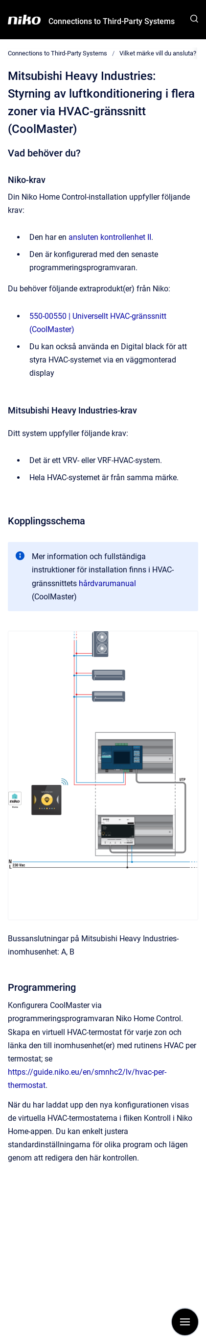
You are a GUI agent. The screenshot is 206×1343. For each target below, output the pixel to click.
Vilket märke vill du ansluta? (157, 53)
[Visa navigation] (185, 1322)
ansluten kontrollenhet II (110, 237)
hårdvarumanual (107, 583)
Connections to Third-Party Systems (111, 21)
